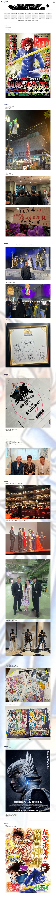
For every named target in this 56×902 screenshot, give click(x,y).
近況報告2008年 (35, 18)
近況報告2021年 (42, 13)
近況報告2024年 (21, 13)
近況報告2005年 (21, 20)
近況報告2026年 (7, 13)
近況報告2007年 (42, 18)
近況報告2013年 (48, 15)
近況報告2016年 (28, 15)
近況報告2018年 (14, 15)
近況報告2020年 (48, 13)
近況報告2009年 (28, 18)
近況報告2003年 (35, 20)
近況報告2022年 (35, 13)
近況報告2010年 (21, 18)
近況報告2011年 (14, 18)
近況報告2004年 (28, 20)
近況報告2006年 (48, 18)
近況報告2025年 (14, 13)
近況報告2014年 (42, 15)
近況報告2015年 (35, 15)
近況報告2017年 (21, 15)
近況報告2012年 (7, 18)
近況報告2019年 (7, 15)
